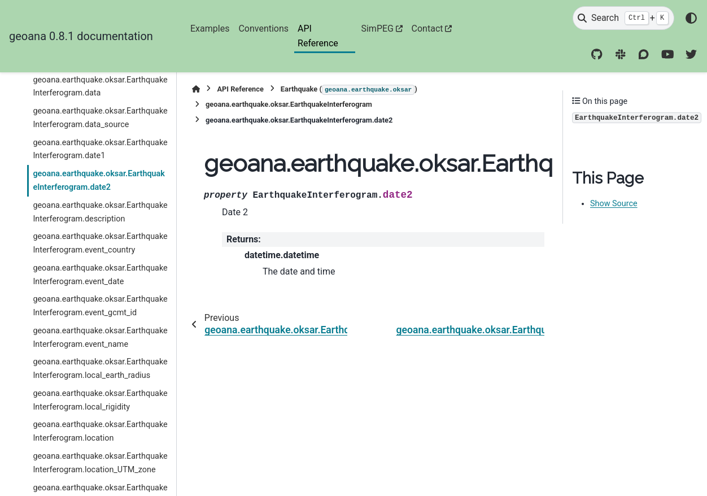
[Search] (623, 18)
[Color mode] (691, 18)
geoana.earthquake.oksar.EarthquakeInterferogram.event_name (100, 337)
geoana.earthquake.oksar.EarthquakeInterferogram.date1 (100, 149)
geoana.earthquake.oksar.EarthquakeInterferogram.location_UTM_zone (100, 463)
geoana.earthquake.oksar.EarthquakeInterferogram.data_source (100, 117)
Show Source (614, 203)
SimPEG (377, 28)
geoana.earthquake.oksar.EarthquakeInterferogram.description (100, 212)
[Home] (196, 89)
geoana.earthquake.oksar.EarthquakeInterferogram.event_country (100, 243)
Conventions (263, 28)
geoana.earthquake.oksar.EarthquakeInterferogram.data (100, 86)
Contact (427, 28)
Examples (209, 28)
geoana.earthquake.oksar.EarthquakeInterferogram (289, 104)
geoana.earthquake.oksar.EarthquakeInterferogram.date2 (99, 180)
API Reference (318, 36)
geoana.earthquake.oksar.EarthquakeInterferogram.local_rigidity (100, 400)
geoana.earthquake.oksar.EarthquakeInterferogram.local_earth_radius (100, 368)
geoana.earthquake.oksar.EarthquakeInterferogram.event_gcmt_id (100, 305)
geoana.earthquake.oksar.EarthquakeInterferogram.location (100, 431)
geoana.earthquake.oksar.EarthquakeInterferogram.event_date (100, 274)
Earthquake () (349, 90)
